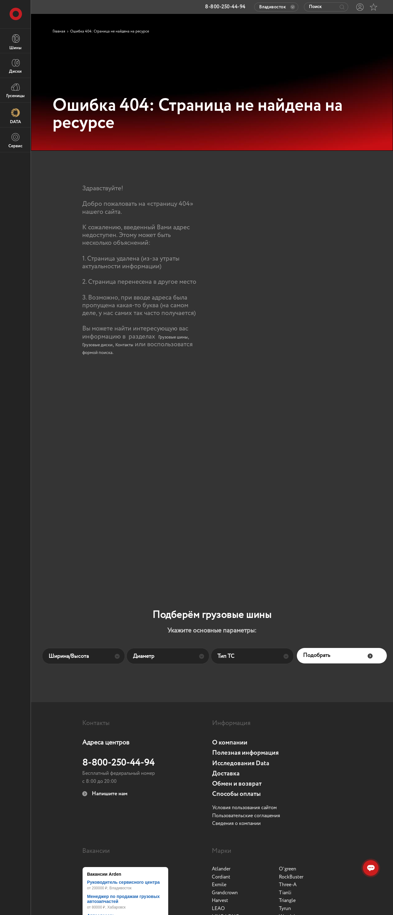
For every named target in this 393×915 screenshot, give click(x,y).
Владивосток (277, 7)
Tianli (285, 893)
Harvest (220, 900)
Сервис (15, 140)
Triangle (287, 900)
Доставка (226, 773)
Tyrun (285, 908)
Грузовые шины (173, 337)
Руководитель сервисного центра (123, 882)
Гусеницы (15, 91)
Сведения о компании (236, 823)
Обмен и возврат (237, 784)
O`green (287, 869)
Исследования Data (240, 763)
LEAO (218, 908)
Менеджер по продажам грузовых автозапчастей (123, 899)
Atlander (221, 869)
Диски (15, 66)
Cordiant (221, 877)
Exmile (219, 885)
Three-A (288, 885)
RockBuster (291, 877)
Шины (15, 42)
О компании (229, 743)
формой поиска (97, 353)
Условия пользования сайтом (244, 807)
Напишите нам (104, 793)
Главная (59, 31)
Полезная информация (245, 753)
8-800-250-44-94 (118, 763)
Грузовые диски (97, 345)
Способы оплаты (236, 794)
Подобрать (338, 656)
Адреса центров (105, 743)
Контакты (124, 345)
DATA (15, 116)
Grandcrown (225, 893)
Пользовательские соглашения (246, 816)
